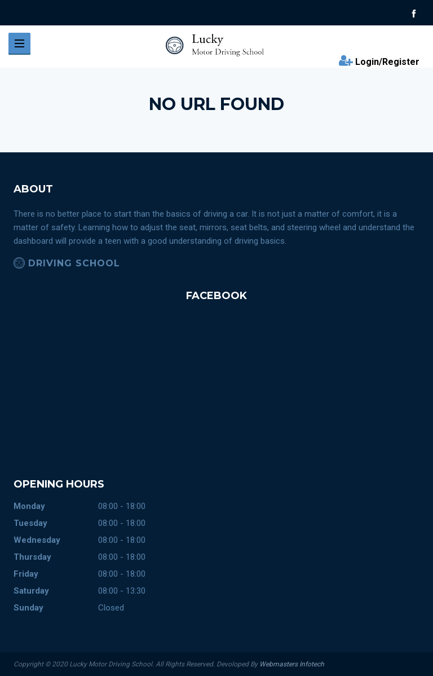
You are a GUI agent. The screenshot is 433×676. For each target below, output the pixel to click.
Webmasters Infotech (291, 664)
